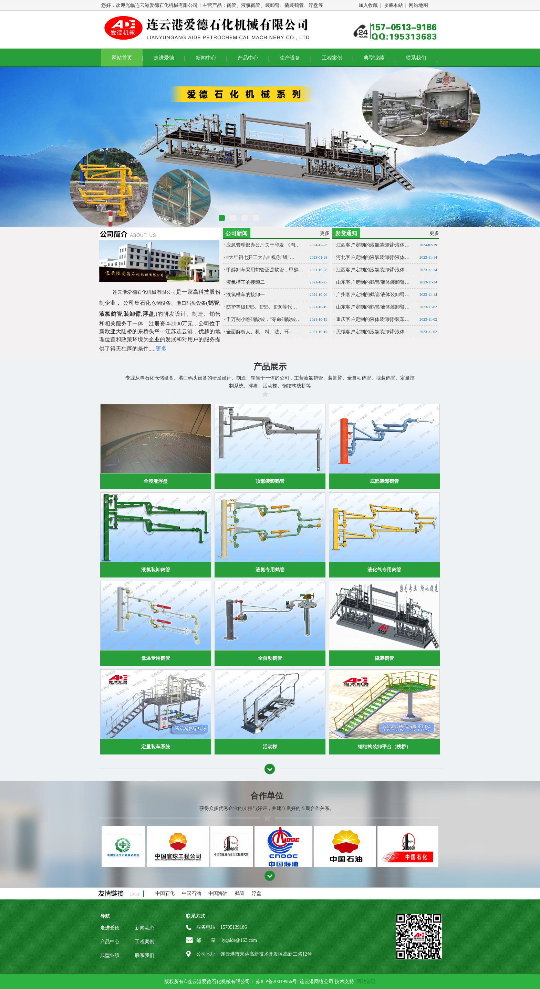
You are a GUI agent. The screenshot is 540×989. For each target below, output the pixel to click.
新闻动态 (144, 927)
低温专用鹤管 (155, 658)
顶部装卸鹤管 (270, 481)
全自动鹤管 (359, 378)
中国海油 (218, 893)
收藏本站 (393, 5)
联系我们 (416, 58)
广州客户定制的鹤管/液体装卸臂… (373, 294)
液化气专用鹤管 (384, 569)
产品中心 (248, 58)
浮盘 (313, 5)
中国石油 (191, 893)
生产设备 (290, 58)
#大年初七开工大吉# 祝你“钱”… (260, 257)
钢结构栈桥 (294, 385)
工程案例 (332, 58)
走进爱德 (164, 58)
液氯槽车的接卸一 (245, 294)
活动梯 (270, 385)
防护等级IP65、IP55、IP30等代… (261, 307)
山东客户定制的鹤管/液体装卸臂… (373, 282)
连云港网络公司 (316, 981)
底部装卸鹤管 (384, 481)
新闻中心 (206, 58)
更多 (325, 233)
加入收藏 (368, 5)
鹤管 (231, 5)
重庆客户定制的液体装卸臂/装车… (373, 319)
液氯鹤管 (250, 5)
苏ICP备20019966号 (276, 981)
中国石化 (165, 893)
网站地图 (418, 5)
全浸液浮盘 (156, 481)
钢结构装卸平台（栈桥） (384, 746)
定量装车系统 (155, 746)
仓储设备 (161, 303)
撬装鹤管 (294, 5)
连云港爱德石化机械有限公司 (144, 292)
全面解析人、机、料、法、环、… (262, 331)
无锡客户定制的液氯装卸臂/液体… (373, 331)
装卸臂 (272, 5)
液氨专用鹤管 (270, 569)
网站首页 (122, 58)
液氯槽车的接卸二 (245, 282)
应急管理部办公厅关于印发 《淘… (263, 245)
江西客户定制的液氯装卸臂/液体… (373, 245)
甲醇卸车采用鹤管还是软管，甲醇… (264, 269)
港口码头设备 (191, 303)
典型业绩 (374, 58)
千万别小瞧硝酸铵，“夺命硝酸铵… (263, 319)
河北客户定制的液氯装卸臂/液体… (373, 257)
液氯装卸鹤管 (155, 569)
